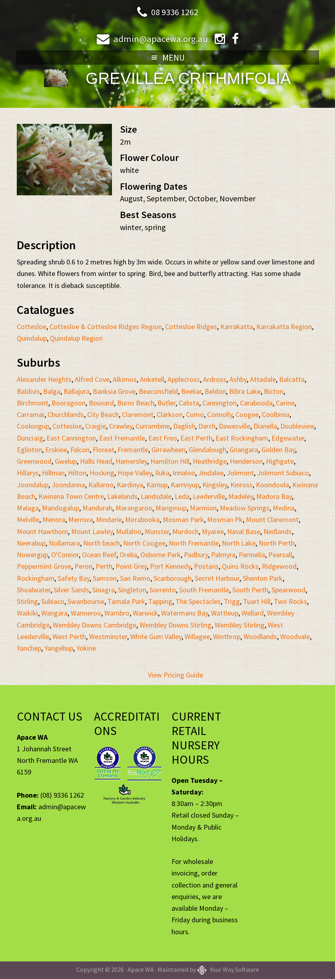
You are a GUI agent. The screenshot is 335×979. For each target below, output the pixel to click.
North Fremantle (194, 543)
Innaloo (184, 472)
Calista (189, 402)
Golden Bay (278, 449)
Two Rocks (290, 601)
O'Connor (65, 554)
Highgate (280, 461)
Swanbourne (86, 601)
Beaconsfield (158, 391)
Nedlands (277, 531)
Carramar (30, 414)
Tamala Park (126, 601)
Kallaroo (101, 484)
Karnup (157, 484)
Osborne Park (160, 554)
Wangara (54, 613)
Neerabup (31, 543)
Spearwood (288, 589)
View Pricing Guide (175, 674)
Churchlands (66, 414)
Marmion (203, 507)
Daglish (184, 426)
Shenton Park (263, 578)
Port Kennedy (170, 566)
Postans (206, 566)
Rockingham (35, 578)
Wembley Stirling (240, 624)
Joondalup (32, 484)
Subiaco (52, 601)
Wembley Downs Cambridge (94, 624)
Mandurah (97, 507)
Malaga (28, 507)
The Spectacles (198, 601)
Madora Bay (274, 496)
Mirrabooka (142, 519)
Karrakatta (236, 326)
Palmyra (223, 554)
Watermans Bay (184, 613)
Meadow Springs (244, 507)
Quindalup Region (76, 338)
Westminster (108, 636)
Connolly (219, 414)
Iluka (162, 472)
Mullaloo (129, 531)
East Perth (196, 438)
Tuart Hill (257, 601)
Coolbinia (275, 414)
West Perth (69, 636)
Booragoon (69, 402)
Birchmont (32, 402)
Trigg (232, 601)
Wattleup (224, 613)
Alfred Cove (92, 379)
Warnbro (117, 613)
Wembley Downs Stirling (175, 624)
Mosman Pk (225, 519)
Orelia (128, 554)
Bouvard (101, 402)
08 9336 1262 (175, 12)
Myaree (213, 531)
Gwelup (66, 461)
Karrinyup (185, 484)
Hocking (102, 472)
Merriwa (80, 519)
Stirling (27, 601)
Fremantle (133, 449)
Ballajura (77, 391)
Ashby (238, 379)
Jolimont (240, 472)
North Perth (277, 543)
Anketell (152, 379)
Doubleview (297, 426)
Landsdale (156, 496)
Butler (166, 402)
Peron (83, 566)
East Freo (162, 438)
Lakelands (122, 496)
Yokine (86, 648)
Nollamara (64, 543)
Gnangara (243, 449)
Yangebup (58, 648)
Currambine (153, 426)
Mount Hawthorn (42, 531)
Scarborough (172, 578)
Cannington (219, 402)
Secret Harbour (217, 578)
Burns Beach (135, 402)
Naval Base (243, 531)
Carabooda (256, 402)
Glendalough (207, 449)
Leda (182, 496)
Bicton (273, 391)
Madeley (240, 496)
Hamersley (131, 461)
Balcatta (292, 379)
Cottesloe (31, 326)
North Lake (238, 543)
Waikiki (27, 613)
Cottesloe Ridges (191, 326)
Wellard (252, 613)
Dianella (265, 426)
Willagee (197, 636)
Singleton (132, 589)
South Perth (250, 589)
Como (195, 414)
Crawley (120, 426)
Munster (157, 531)
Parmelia (252, 554)
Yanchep (29, 648)
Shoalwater (33, 589)
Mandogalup (60, 507)
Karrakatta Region (284, 326)
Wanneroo (86, 613)
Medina (284, 507)
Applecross (184, 379)
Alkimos (125, 379)
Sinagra (103, 589)
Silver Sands (71, 589)
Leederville (209, 496)
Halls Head (96, 461)
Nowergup (32, 554)
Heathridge (210, 461)
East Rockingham (241, 438)
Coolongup (33, 426)
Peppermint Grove (44, 566)
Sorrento (163, 589)
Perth (104, 566)
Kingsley (214, 484)
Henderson (246, 461)
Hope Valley (135, 472)
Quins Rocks (240, 566)
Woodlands (260, 636)
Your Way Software (228, 969)
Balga (51, 391)
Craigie (95, 426)
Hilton (77, 472)
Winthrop (226, 636)
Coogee (247, 414)
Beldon (215, 391)
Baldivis (28, 391)
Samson (105, 578)
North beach (101, 543)
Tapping (160, 601)
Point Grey (131, 566)
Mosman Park (183, 519)
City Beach (103, 414)
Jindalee (210, 472)
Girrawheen (168, 449)
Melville (28, 519)
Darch (206, 426)
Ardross (214, 379)
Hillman (53, 472)
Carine (285, 402)
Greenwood (34, 461)
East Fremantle (122, 438)
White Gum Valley (155, 636)
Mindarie (109, 519)
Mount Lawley (92, 531)
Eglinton (29, 449)
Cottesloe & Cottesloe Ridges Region (106, 326)
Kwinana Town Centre (71, 496)
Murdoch (185, 531)
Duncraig (30, 438)
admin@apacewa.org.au (160, 38)
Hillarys (28, 472)
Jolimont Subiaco (283, 472)
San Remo (135, 578)
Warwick (145, 613)
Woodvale (295, 636)
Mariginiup (171, 507)
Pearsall (280, 554)
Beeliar (191, 391)
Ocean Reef (99, 554)
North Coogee (144, 543)
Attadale (263, 379)
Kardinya (130, 484)
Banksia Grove (114, 391)
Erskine (56, 449)
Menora (53, 519)
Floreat (103, 449)
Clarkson (170, 414)
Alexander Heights (44, 379)
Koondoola (272, 484)
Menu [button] (173, 57)
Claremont (138, 414)
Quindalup (32, 338)
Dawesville (234, 426)
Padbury (196, 554)
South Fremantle (204, 589)
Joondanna (68, 484)
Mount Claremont (272, 519)
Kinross (241, 484)
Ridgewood (279, 566)
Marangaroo (134, 507)
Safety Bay (74, 578)
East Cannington (71, 438)
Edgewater (287, 438)
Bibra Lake (245, 391)
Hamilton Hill (169, 461)
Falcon (80, 449)
